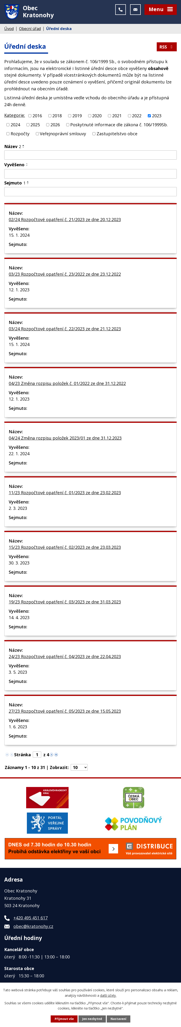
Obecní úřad (30, 28)
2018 (57, 115)
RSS (166, 47)
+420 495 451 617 (30, 918)
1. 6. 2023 (18, 727)
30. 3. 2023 (19, 563)
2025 (35, 124)
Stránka (22, 754)
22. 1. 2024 (19, 453)
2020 (97, 115)
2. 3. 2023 (18, 508)
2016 (37, 115)
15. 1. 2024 (19, 235)
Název (12, 146)
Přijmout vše (64, 1019)
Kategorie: (14, 115)
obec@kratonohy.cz (33, 926)
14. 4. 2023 (19, 617)
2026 (55, 124)
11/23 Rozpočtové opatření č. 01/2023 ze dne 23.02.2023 (65, 492)
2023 (156, 115)
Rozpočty (20, 133)
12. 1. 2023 (19, 290)
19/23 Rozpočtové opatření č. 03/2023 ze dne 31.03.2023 (65, 602)
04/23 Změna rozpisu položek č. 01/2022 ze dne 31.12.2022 (67, 383)
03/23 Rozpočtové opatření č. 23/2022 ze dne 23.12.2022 (65, 274)
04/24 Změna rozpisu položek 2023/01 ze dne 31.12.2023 (65, 438)
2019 (77, 115)
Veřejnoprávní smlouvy (63, 133)
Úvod (9, 28)
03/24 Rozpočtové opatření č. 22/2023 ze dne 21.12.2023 (65, 329)
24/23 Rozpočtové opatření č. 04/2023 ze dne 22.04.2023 (65, 656)
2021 (117, 115)
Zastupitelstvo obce (117, 133)
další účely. (108, 995)
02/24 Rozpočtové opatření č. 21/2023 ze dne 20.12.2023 (65, 219)
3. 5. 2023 (18, 672)
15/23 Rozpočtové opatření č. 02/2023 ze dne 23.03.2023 (65, 547)
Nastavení (118, 1019)
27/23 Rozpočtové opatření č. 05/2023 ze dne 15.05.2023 (65, 711)
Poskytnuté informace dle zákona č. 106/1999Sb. (119, 124)
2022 (136, 115)
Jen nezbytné (92, 1019)
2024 (15, 124)
